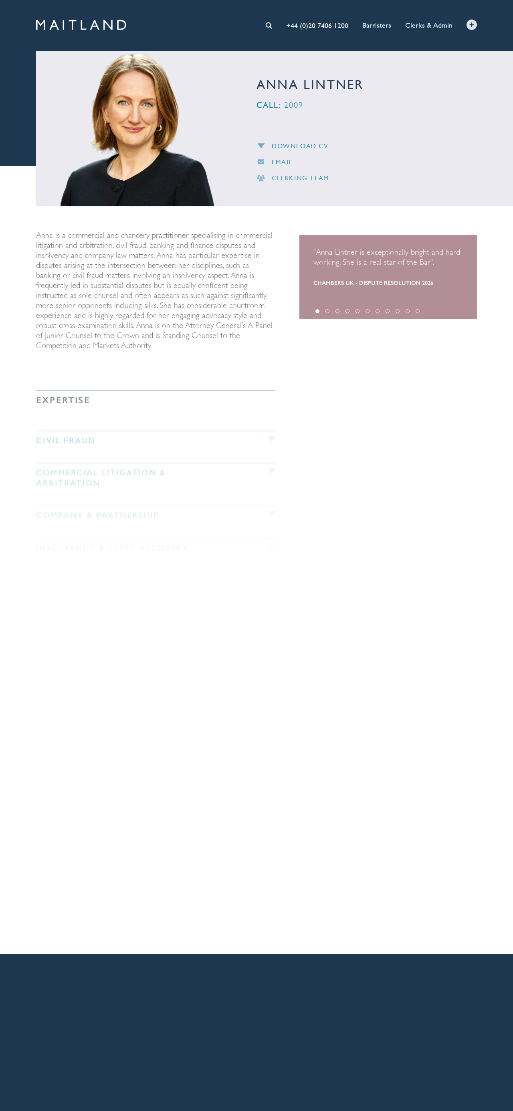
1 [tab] (317, 315)
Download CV (292, 148)
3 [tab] (337, 315)
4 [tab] (347, 315)
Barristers (376, 24)
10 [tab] (408, 315)
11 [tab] (418, 315)
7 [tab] (378, 315)
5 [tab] (357, 315)
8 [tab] (388, 315)
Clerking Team (292, 181)
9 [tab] (398, 315)
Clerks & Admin (428, 24)
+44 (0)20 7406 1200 (317, 24)
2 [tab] (327, 315)
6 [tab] (368, 315)
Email (274, 165)
